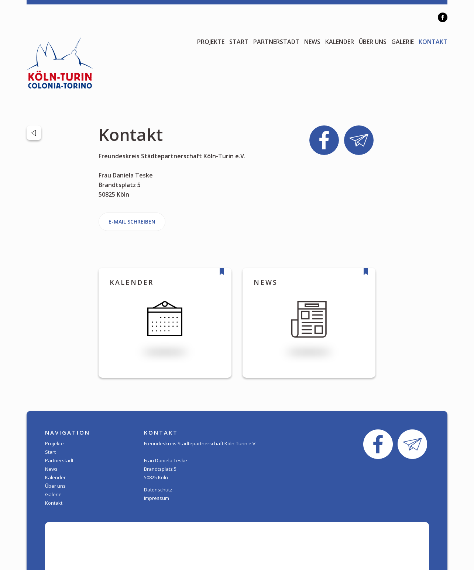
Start (238, 42)
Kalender (339, 42)
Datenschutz (158, 489)
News (312, 42)
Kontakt (433, 42)
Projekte (210, 42)
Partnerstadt (276, 42)
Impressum (156, 498)
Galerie (402, 42)
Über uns (373, 42)
